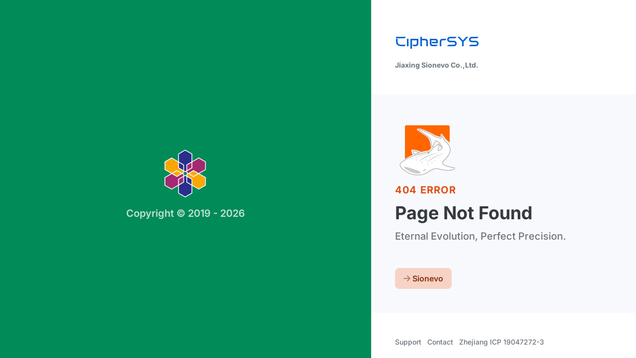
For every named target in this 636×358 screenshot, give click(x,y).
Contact (440, 342)
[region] (318, 179)
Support (408, 342)
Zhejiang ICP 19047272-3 (501, 342)
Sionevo (423, 278)
